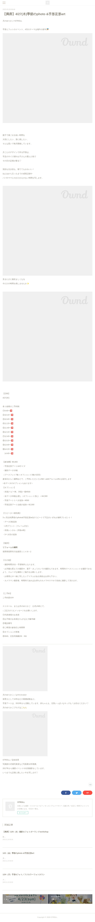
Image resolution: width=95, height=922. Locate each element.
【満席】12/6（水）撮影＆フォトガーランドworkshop (25, 832)
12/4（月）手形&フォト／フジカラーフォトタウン (24, 875)
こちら (24, 707)
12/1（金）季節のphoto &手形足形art (18, 853)
